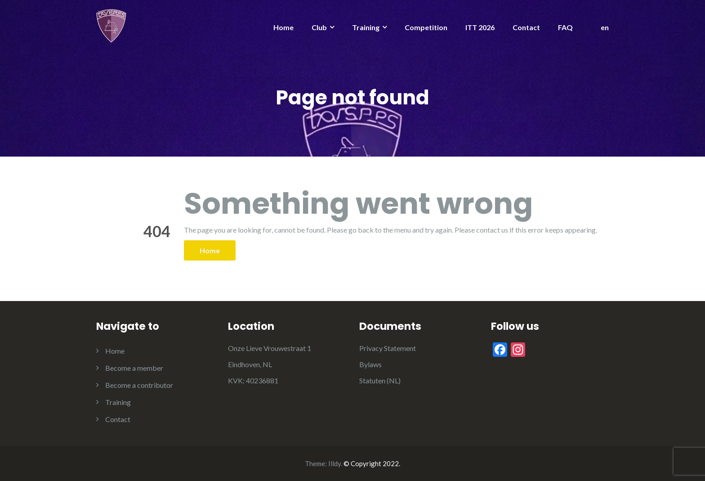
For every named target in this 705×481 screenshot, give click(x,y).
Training (365, 27)
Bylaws (370, 364)
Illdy (334, 463)
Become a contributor (139, 385)
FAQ (565, 27)
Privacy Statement (387, 348)
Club (319, 27)
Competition (426, 27)
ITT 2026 (480, 27)
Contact (526, 27)
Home (283, 27)
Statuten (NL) (380, 380)
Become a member (134, 368)
